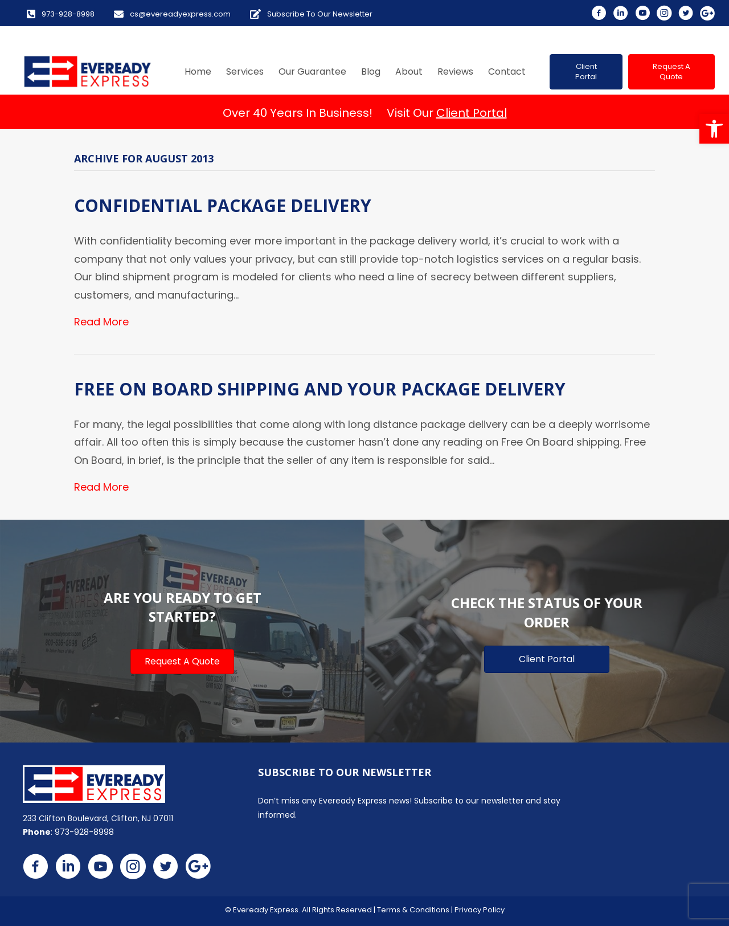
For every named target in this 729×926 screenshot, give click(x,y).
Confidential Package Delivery (222, 205)
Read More (101, 322)
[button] (714, 129)
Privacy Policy (479, 909)
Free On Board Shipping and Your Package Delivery (320, 389)
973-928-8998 (84, 832)
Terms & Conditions (413, 909)
